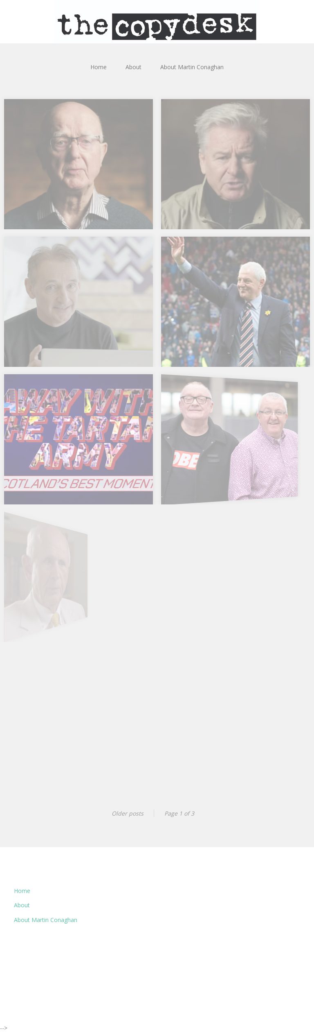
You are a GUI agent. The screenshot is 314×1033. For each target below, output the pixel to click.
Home (98, 67)
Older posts (128, 813)
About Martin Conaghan (192, 67)
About (133, 67)
